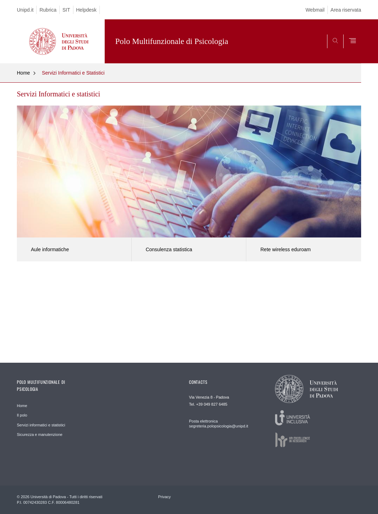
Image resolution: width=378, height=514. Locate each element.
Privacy (164, 497)
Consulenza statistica (169, 249)
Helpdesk (86, 10)
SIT (66, 10)
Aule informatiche (50, 249)
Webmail (315, 10)
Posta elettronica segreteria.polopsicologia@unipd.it (218, 423)
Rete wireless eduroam (285, 249)
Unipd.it (25, 10)
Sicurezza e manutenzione (40, 434)
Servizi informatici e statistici (41, 425)
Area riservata (346, 10)
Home (23, 73)
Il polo (22, 415)
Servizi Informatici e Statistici (73, 73)
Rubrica (47, 10)
